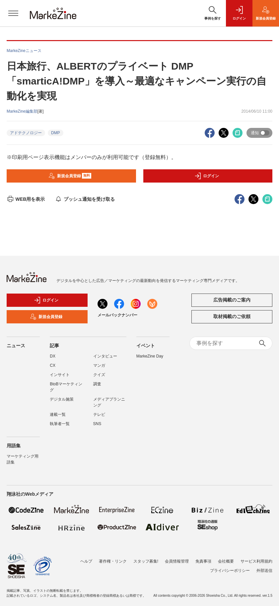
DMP (55, 133)
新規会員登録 (69, 176)
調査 (97, 384)
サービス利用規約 (256, 561)
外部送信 (264, 570)
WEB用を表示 (26, 199)
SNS (97, 423)
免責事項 (203, 561)
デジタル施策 (62, 399)
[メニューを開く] (13, 13)
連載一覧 (58, 414)
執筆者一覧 (60, 423)
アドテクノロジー (26, 133)
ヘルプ (86, 561)
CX (52, 365)
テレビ (99, 414)
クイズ (99, 374)
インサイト (60, 374)
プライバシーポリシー (230, 570)
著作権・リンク (113, 561)
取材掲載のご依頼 (231, 316)
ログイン (206, 176)
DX (52, 356)
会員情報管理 (177, 561)
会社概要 (226, 561)
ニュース (16, 345)
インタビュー (105, 356)
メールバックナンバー (117, 315)
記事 (54, 345)
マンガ (99, 365)
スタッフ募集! (145, 561)
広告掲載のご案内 (231, 300)
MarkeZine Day (149, 356)
